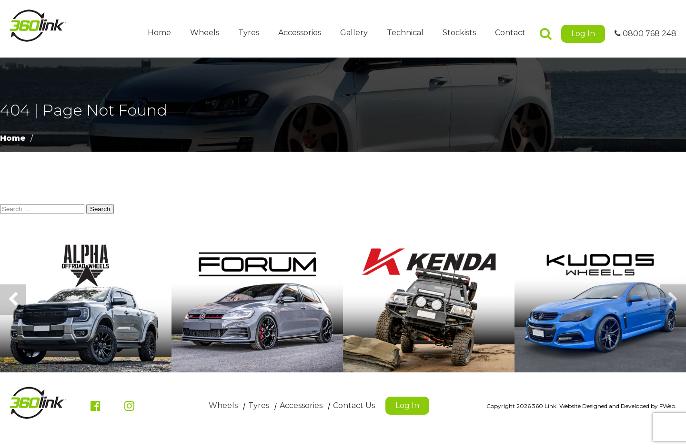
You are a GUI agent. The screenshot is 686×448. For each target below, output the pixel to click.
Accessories (299, 32)
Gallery (354, 32)
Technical (405, 32)
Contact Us (354, 405)
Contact (510, 32)
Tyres (248, 32)
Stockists (459, 32)
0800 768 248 (645, 33)
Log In (583, 33)
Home (159, 32)
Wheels (204, 32)
